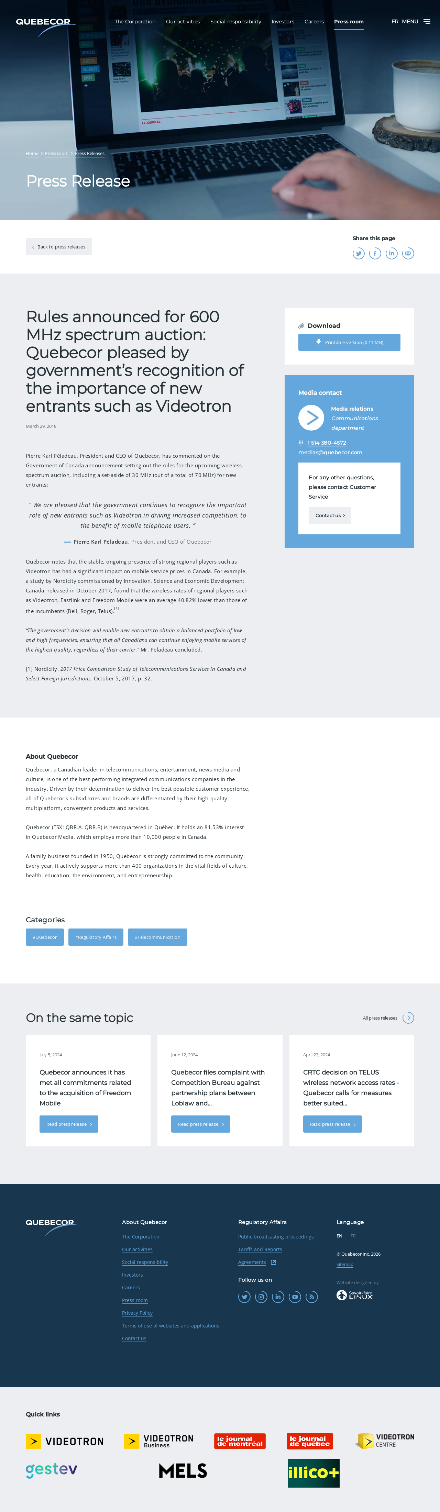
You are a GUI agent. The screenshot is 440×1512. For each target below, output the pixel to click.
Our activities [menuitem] (183, 22)
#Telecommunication (157, 937)
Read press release (67, 1124)
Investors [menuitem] (283, 22)
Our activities (137, 1249)
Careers (131, 1287)
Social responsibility (145, 1262)
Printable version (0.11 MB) (350, 342)
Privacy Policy (137, 1313)
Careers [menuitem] (314, 22)
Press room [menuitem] (349, 22)
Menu (416, 21)
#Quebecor (45, 937)
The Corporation (141, 1236)
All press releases (388, 1018)
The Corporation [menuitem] (135, 22)
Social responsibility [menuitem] (235, 22)
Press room (135, 1300)
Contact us (328, 515)
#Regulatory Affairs (96, 937)
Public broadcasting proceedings (276, 1236)
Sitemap (345, 1264)
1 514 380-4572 (327, 443)
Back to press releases (60, 247)
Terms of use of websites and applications (170, 1325)
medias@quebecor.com (330, 452)
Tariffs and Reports (260, 1249)
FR (395, 21)
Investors (132, 1274)
